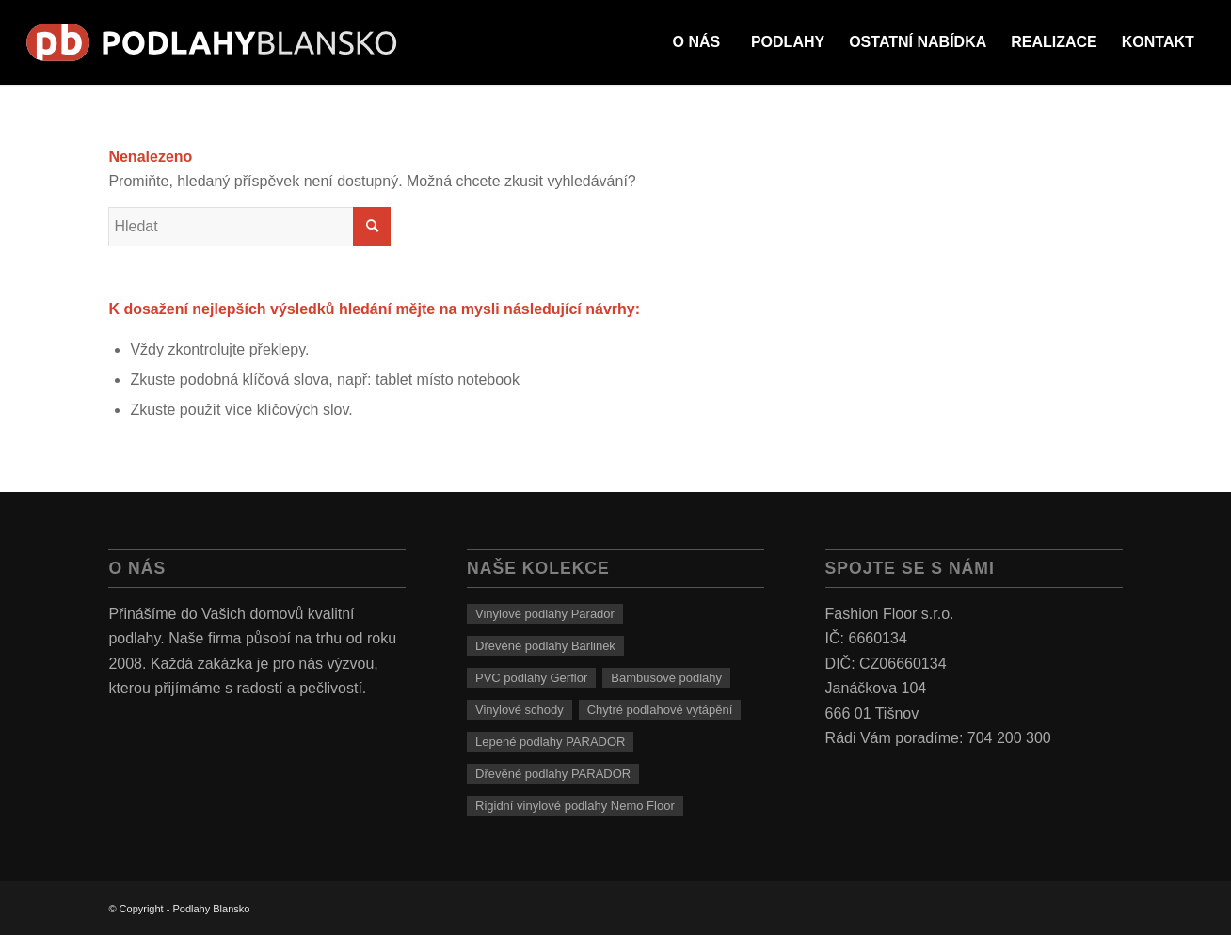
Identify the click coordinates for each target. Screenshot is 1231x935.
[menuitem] (696, 42)
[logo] (212, 42)
